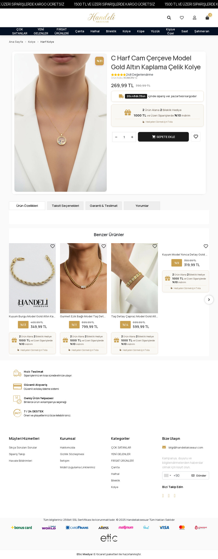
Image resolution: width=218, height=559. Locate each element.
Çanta (79, 31)
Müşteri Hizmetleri (24, 438)
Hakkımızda (67, 447)
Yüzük (155, 31)
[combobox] (167, 475)
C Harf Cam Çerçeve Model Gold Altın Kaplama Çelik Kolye (156, 62)
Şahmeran (201, 31)
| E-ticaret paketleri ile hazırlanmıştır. (109, 554)
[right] (209, 299)
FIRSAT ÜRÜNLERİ (61, 31)
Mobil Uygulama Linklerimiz (77, 467)
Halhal (95, 31)
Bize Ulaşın (171, 438)
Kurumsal (67, 438)
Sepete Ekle (163, 137)
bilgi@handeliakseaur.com (182, 447)
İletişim (64, 461)
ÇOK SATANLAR (19, 31)
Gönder (199, 475)
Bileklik (111, 31)
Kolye (127, 31)
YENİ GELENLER (41, 31)
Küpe (141, 31)
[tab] (27, 205)
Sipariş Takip (17, 454)
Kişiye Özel (170, 31)
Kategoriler (120, 438)
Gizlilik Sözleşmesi (72, 454)
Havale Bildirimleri (20, 461)
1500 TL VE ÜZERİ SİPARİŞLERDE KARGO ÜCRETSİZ (121, 4)
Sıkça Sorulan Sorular (23, 447)
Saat (184, 31)
